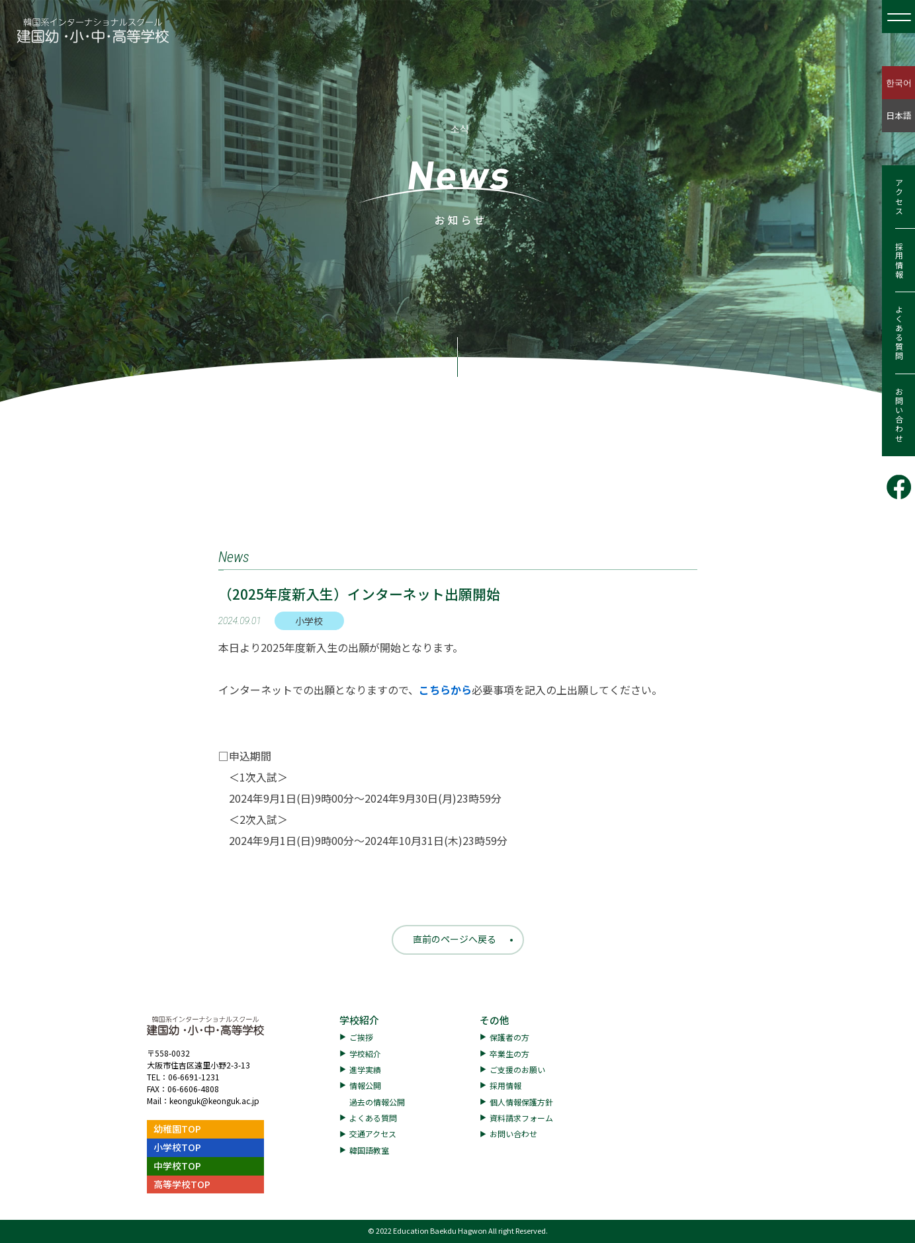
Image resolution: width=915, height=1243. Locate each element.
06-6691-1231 (194, 1076)
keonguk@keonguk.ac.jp (214, 1100)
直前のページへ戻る (454, 938)
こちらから (445, 690)
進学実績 (365, 1069)
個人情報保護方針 (521, 1101)
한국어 (899, 82)
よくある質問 (898, 333)
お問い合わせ (898, 415)
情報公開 (365, 1085)
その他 (494, 1020)
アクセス (898, 197)
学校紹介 (359, 1020)
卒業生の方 (509, 1053)
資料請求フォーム (521, 1117)
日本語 (899, 115)
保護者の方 (509, 1037)
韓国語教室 (369, 1150)
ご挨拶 (361, 1037)
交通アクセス (372, 1133)
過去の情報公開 (377, 1101)
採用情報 (898, 260)
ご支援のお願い (517, 1069)
